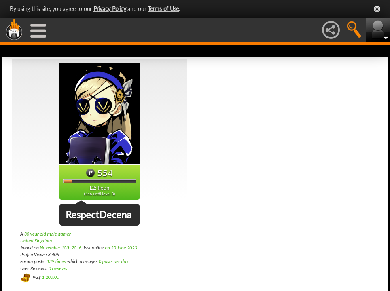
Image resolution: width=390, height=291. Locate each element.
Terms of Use (163, 8)
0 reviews (58, 268)
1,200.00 (50, 277)
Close (377, 9)
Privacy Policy (109, 8)
